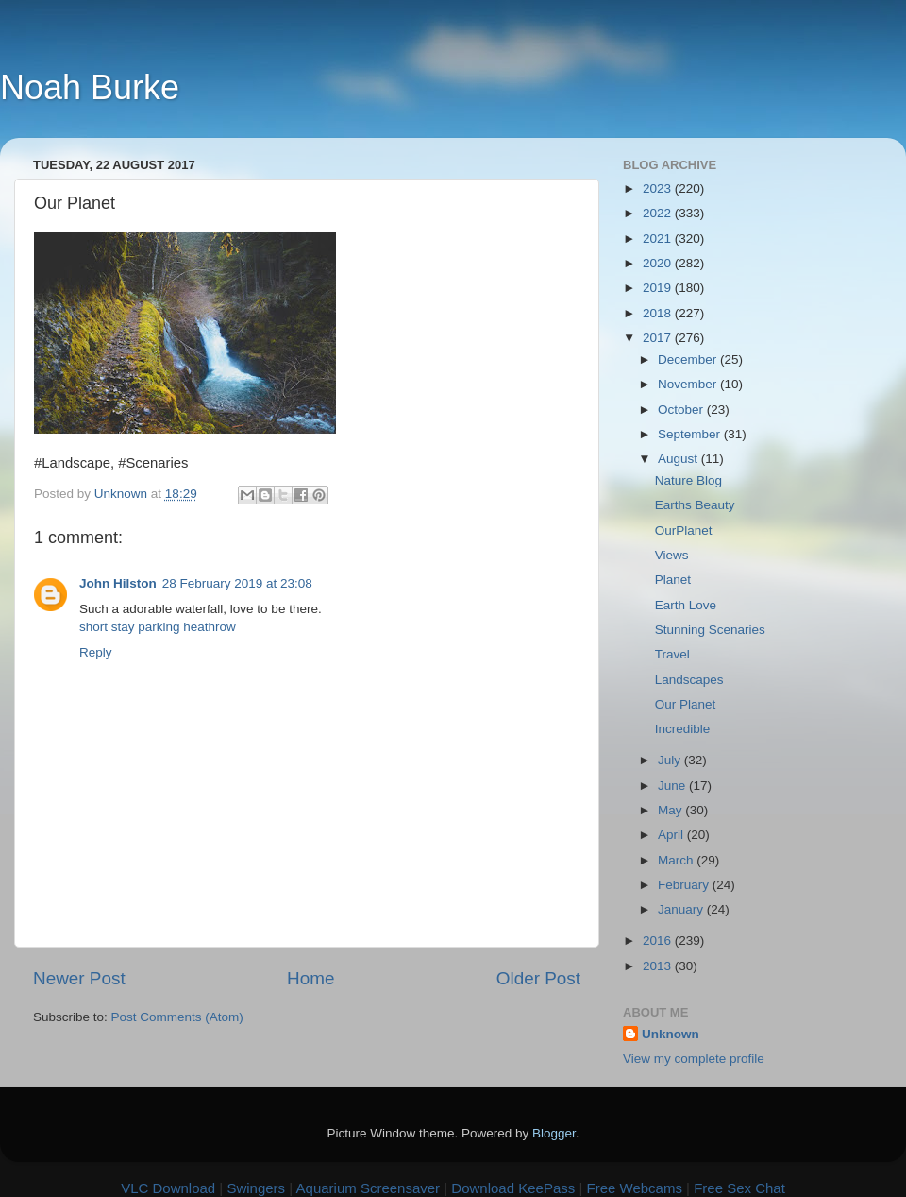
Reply (95, 652)
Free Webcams (634, 1188)
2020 (659, 263)
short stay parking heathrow (157, 627)
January (682, 909)
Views (672, 555)
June (673, 785)
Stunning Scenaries (710, 630)
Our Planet (685, 704)
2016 (659, 940)
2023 (659, 188)
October (682, 409)
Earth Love (685, 605)
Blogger (554, 1133)
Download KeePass (513, 1188)
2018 (659, 313)
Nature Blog (688, 480)
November (689, 384)
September (691, 434)
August (679, 459)
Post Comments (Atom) (177, 1017)
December (689, 359)
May (671, 810)
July (671, 760)
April (672, 835)
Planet (673, 580)
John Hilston (118, 583)
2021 (659, 238)
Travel (672, 654)
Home (310, 978)
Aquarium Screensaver (368, 1188)
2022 (659, 213)
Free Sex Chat (739, 1188)
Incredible (683, 729)
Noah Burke (89, 87)
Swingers (255, 1188)
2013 (659, 966)
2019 (659, 288)
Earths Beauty (695, 505)
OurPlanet (684, 530)
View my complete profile (693, 1059)
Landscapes (689, 680)
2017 (659, 338)
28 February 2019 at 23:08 (237, 583)
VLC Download (168, 1188)
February (685, 885)
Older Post (538, 978)
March (677, 860)
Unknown (670, 1034)
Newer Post (79, 978)
